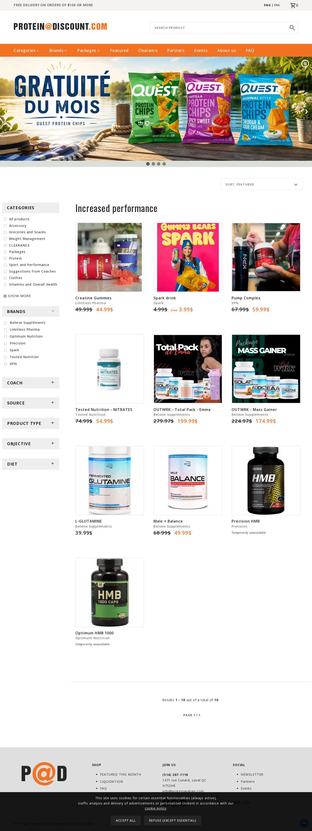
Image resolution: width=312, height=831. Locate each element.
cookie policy (155, 808)
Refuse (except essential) (172, 820)
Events (201, 50)
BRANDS (31, 311)
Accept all (126, 820)
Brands (58, 50)
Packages (88, 50)
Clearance (148, 50)
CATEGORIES (20, 207)
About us (226, 50)
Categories (27, 50)
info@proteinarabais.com (183, 791)
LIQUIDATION (111, 781)
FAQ (250, 50)
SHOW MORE (19, 295)
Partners (176, 50)
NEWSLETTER (252, 774)
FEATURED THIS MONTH (120, 774)
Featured (119, 50)
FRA (277, 5)
